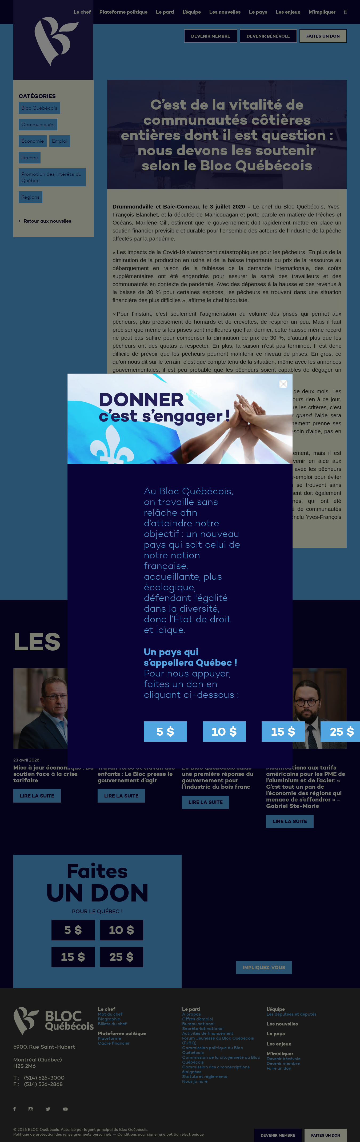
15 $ (283, 731)
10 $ (224, 731)
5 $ (165, 731)
